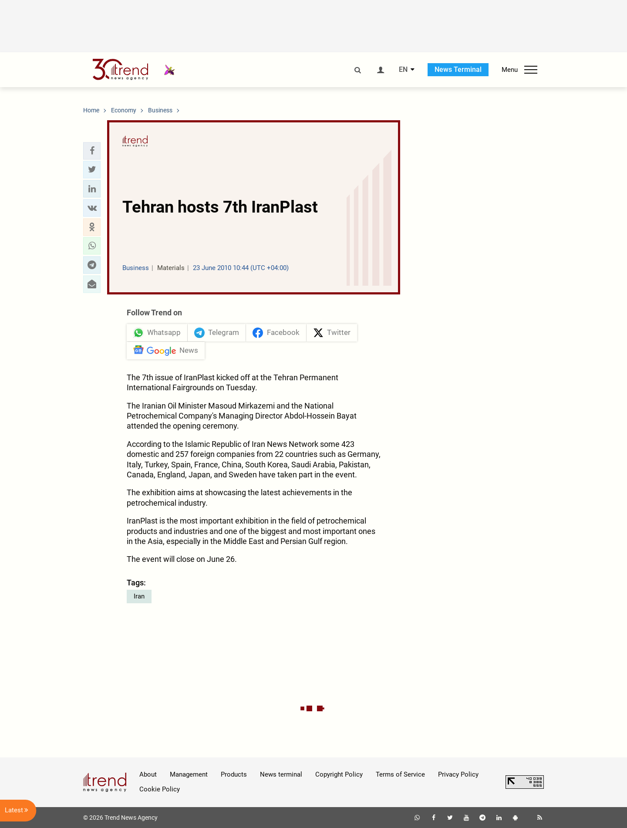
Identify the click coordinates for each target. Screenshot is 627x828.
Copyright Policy (339, 774)
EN (403, 69)
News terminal (281, 774)
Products (234, 774)
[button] (92, 150)
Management (189, 774)
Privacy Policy (458, 774)
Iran (139, 596)
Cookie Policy (159, 790)
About (148, 774)
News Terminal (458, 69)
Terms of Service (400, 774)
